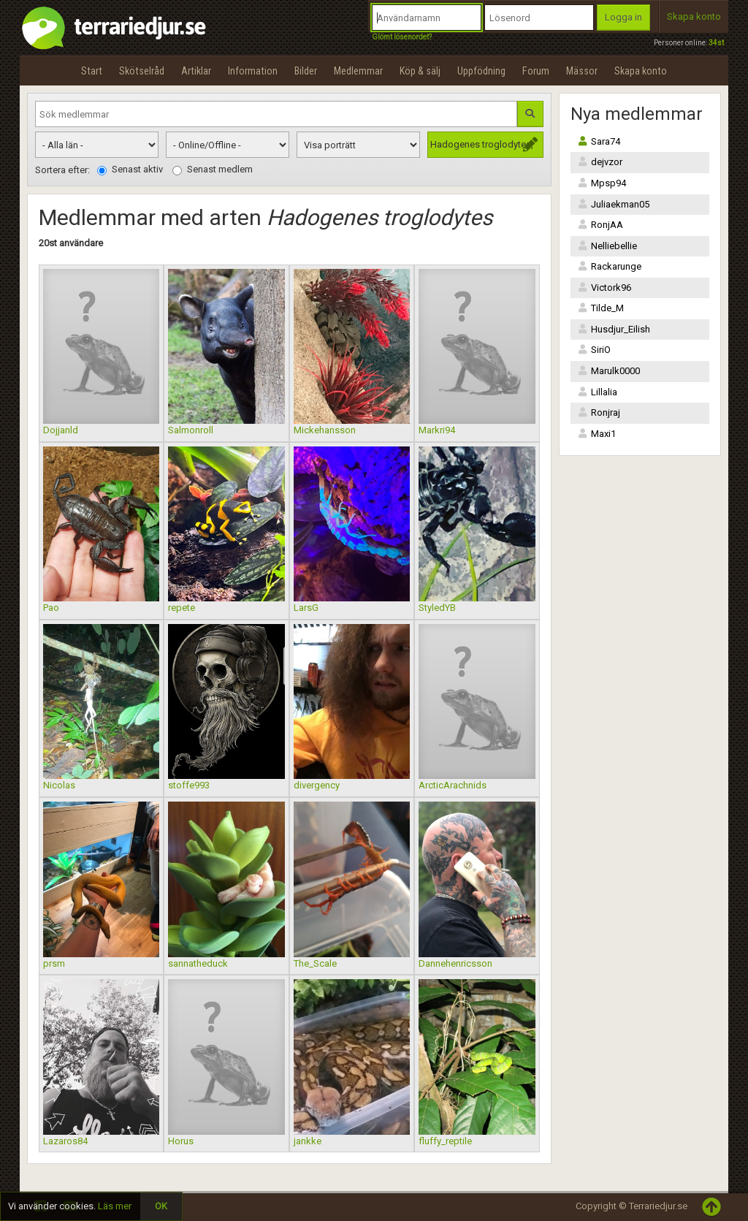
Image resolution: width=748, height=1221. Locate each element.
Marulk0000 (609, 370)
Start (91, 71)
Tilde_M (601, 308)
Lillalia (597, 392)
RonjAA (600, 224)
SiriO (594, 349)
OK (161, 1206)
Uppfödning (481, 71)
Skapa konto (694, 16)
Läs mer (114, 1206)
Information (253, 71)
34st (716, 43)
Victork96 (604, 287)
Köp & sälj (420, 71)
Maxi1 (597, 433)
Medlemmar (358, 71)
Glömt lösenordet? (402, 37)
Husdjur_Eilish (614, 329)
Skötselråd (141, 71)
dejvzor (600, 161)
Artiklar (196, 71)
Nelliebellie (607, 245)
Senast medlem (212, 169)
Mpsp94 (602, 183)
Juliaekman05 (613, 204)
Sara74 (599, 141)
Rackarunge (609, 266)
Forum (535, 71)
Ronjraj (599, 412)
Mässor (582, 71)
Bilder (305, 71)
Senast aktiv (130, 169)
